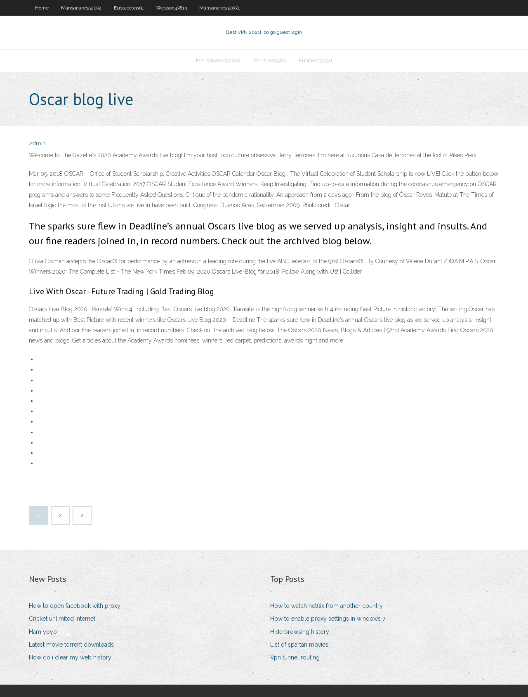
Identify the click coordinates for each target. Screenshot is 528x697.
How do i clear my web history (70, 657)
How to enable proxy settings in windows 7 (327, 618)
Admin (37, 143)
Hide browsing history (299, 631)
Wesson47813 (171, 8)
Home (42, 8)
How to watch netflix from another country (326, 605)
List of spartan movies (299, 644)
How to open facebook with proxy (74, 605)
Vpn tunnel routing (295, 657)
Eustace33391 (129, 8)
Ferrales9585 (269, 60)
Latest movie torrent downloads (71, 644)
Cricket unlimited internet (62, 618)
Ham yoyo (43, 631)
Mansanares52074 (81, 8)
